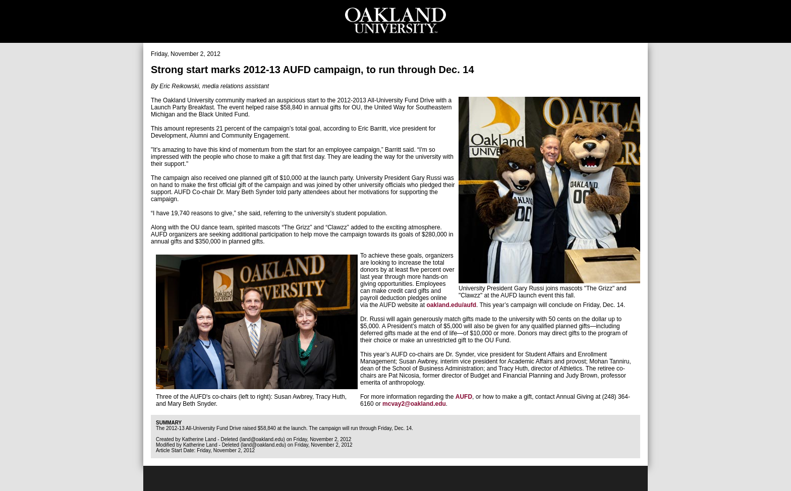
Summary (169, 422)
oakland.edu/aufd (451, 305)
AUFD (464, 396)
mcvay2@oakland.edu (414, 403)
